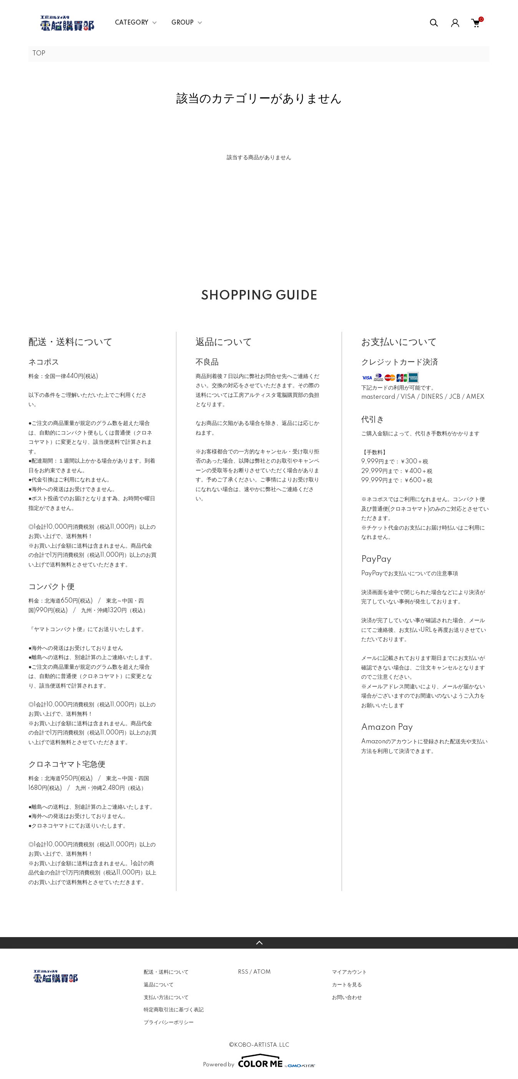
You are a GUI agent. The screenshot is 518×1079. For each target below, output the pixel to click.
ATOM (262, 972)
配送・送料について (166, 972)
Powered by (259, 1060)
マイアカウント (349, 972)
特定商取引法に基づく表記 (174, 1009)
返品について (159, 984)
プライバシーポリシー (169, 1022)
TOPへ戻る (259, 943)
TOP (38, 54)
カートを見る (347, 984)
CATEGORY (131, 23)
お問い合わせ (347, 997)
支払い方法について (166, 997)
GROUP (182, 23)
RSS (243, 972)
